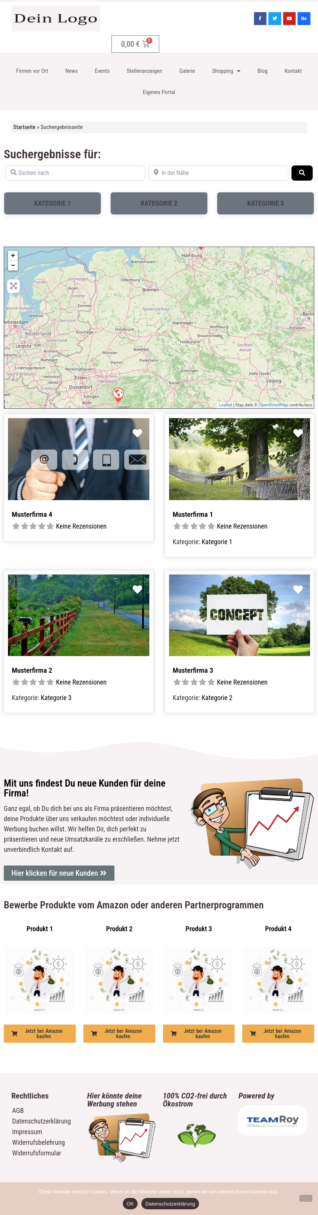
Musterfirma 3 (193, 670)
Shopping (226, 71)
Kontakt (293, 71)
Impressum (27, 1132)
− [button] (13, 265)
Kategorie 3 (265, 203)
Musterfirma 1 (193, 514)
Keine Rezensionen (81, 526)
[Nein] (305, 1198)
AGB (18, 1110)
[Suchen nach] (75, 173)
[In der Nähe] (218, 173)
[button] (40, 1034)
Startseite (24, 127)
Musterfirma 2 (32, 670)
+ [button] (13, 255)
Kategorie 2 (159, 203)
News (71, 71)
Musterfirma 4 (32, 514)
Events (102, 71)
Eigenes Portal (159, 92)
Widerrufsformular (36, 1153)
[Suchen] (302, 173)
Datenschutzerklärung (41, 1121)
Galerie (187, 71)
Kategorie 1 (52, 203)
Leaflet (225, 405)
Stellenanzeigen (144, 71)
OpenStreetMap (273, 405)
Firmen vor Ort (32, 71)
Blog (262, 71)
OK (130, 1204)
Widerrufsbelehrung (38, 1142)
